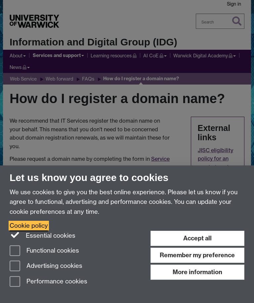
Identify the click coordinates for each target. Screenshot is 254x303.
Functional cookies (44, 251)
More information (197, 272)
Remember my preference (197, 255)
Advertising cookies (46, 266)
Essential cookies (42, 235)
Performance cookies (48, 282)
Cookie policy (29, 225)
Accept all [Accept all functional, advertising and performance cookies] (197, 238)
